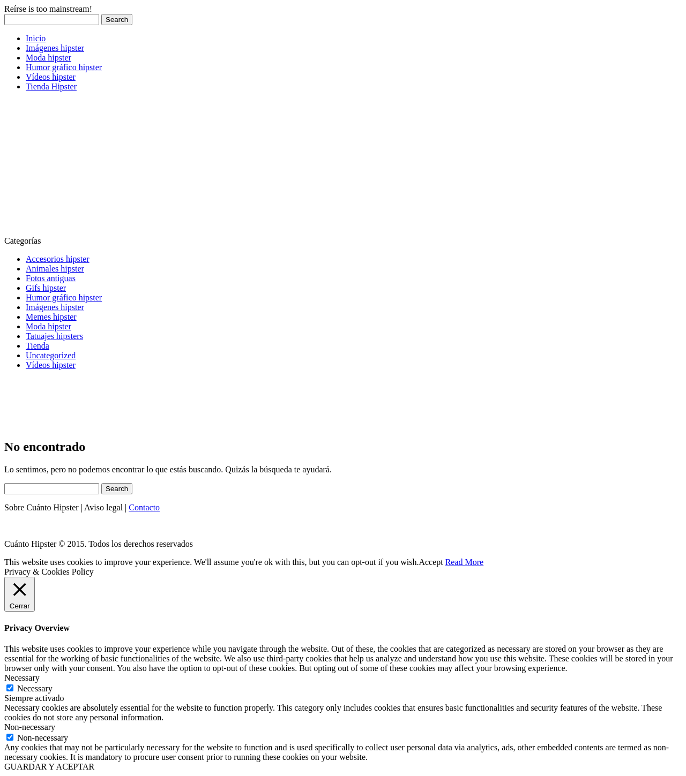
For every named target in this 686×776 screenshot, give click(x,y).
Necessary (35, 688)
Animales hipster (55, 268)
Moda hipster (48, 57)
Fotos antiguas (51, 278)
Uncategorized (51, 355)
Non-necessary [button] (29, 727)
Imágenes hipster (55, 47)
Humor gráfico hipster (64, 67)
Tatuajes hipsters (54, 336)
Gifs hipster (46, 287)
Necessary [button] (22, 677)
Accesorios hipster (58, 258)
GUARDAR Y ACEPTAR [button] (49, 766)
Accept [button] (431, 562)
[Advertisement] (84, 167)
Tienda (37, 345)
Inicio (36, 38)
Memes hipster (51, 316)
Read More (464, 562)
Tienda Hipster (51, 86)
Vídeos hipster (51, 76)
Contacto (144, 507)
